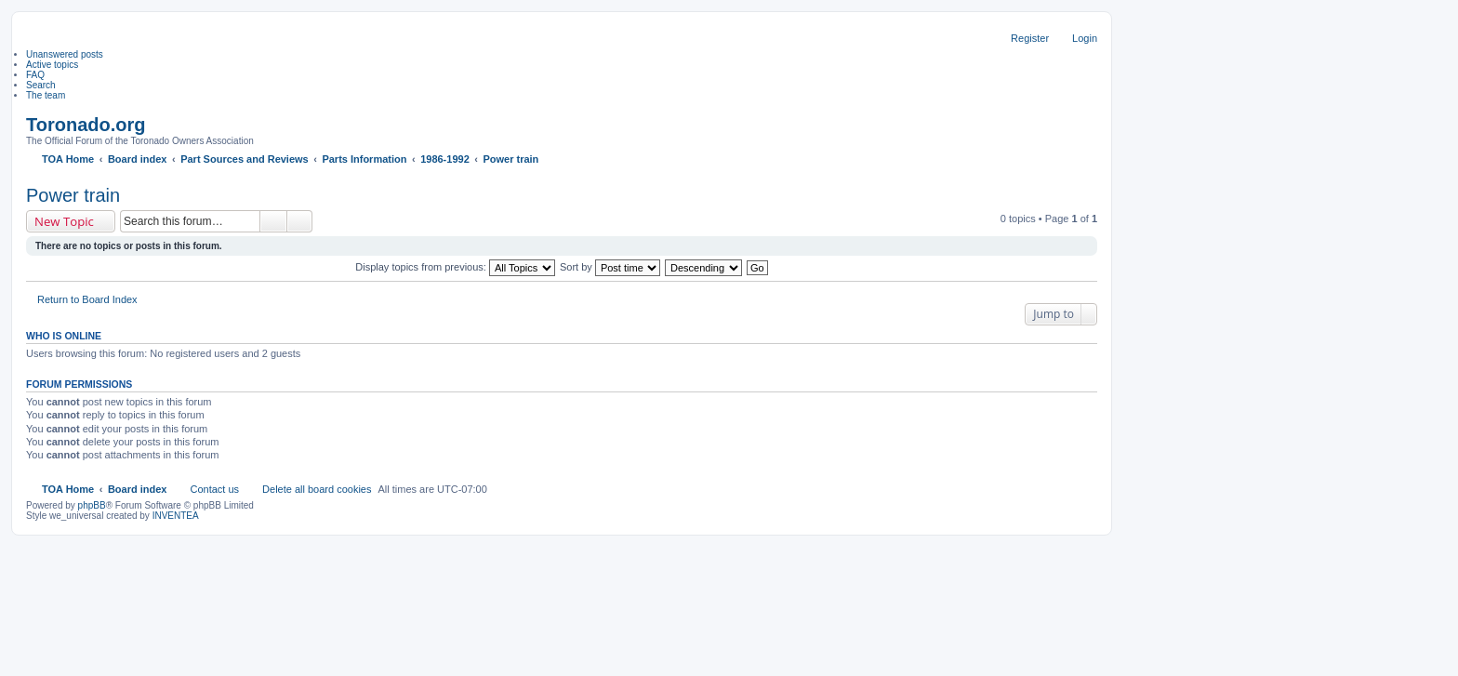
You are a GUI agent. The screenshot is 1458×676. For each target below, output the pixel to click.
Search (273, 221)
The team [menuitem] (45, 95)
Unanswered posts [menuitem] (64, 54)
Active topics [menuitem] (52, 65)
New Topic (64, 221)
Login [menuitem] (1084, 38)
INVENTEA (175, 515)
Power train (73, 195)
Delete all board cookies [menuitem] (316, 489)
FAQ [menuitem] (35, 75)
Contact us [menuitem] (214, 489)
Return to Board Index (87, 299)
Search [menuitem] (41, 85)
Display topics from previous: (455, 266)
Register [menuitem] (1030, 38)
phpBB (92, 505)
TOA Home (68, 489)
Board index (137, 489)
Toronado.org (86, 124)
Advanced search (299, 221)
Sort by (610, 266)
